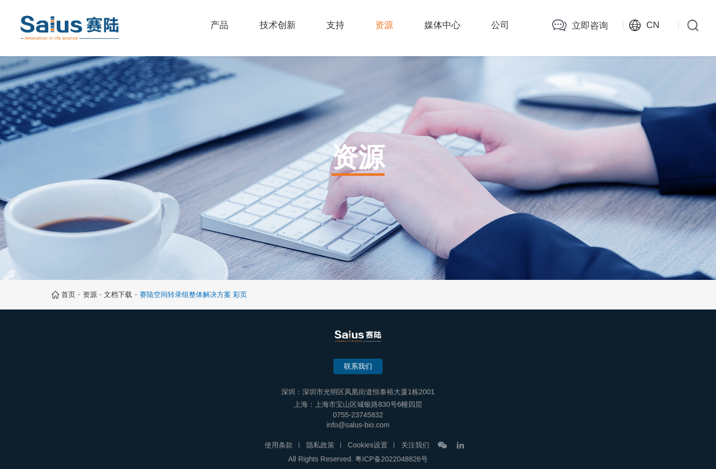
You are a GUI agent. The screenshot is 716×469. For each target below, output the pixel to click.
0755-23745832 (358, 415)
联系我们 (358, 366)
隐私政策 (320, 445)
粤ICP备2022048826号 (391, 459)
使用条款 (279, 445)
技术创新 (278, 25)
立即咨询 (590, 26)
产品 (219, 25)
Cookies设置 (367, 445)
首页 (68, 294)
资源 (384, 25)
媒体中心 (442, 25)
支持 (335, 25)
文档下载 (118, 294)
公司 (500, 25)
